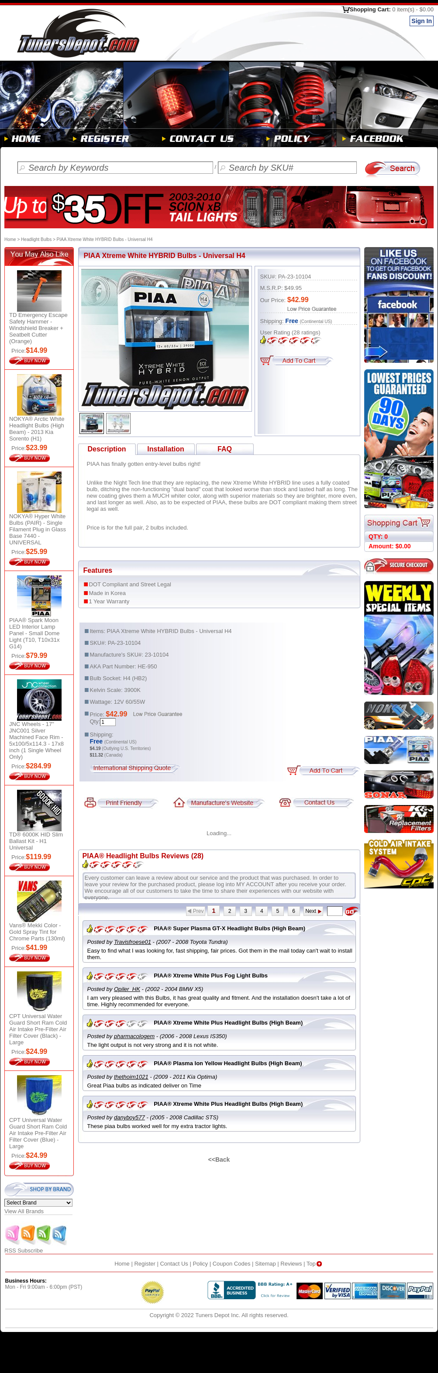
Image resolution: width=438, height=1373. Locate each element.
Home (10, 239)
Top (315, 1263)
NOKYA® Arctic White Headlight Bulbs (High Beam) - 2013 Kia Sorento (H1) (36, 429)
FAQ (224, 449)
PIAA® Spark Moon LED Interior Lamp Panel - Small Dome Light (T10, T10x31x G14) (34, 633)
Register (144, 1263)
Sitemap (265, 1263)
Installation (165, 449)
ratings (305, 332)
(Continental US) (316, 321)
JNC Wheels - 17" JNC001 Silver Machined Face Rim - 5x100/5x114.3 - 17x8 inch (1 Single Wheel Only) (36, 740)
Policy (200, 1263)
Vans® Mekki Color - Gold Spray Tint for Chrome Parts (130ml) (37, 932)
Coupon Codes (232, 1263)
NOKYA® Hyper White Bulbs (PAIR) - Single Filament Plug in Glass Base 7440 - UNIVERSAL (37, 529)
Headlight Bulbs (36, 239)
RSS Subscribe (36, 1248)
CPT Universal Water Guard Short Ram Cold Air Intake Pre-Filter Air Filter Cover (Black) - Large (38, 1029)
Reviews (291, 1263)
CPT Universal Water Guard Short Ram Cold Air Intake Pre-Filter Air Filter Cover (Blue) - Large (38, 1133)
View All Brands (24, 1211)
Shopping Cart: (392, 9)
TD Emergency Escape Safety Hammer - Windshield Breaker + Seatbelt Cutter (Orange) (38, 328)
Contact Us (174, 1263)
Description (106, 449)
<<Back (219, 1159)
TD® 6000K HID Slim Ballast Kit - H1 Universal (36, 841)
